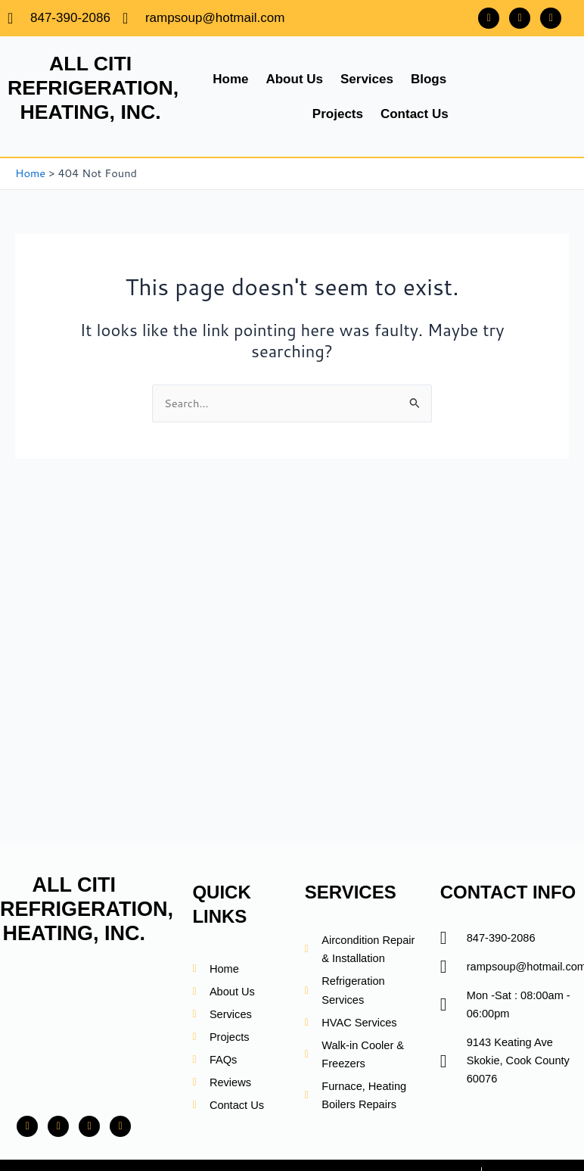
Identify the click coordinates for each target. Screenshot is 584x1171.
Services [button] (366, 79)
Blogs (428, 79)
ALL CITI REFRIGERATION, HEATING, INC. (94, 87)
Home (230, 79)
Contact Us (415, 114)
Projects (337, 114)
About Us (294, 79)
